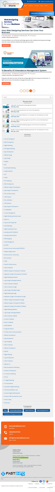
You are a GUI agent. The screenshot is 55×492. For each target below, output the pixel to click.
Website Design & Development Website (14, 303)
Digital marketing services (10, 229)
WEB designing (8, 238)
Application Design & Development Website (15, 306)
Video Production (8, 267)
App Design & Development (11, 190)
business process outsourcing (11, 254)
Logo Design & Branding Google (12, 290)
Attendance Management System (12, 414)
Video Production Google (10, 287)
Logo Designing (8, 341)
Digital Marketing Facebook (11, 277)
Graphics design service (10, 251)
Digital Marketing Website (10, 309)
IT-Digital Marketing (9, 380)
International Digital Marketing (11, 386)
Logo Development (9, 357)
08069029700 (32, 1)
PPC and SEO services (9, 193)
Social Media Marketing (10, 168)
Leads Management (9, 242)
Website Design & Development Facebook (14, 271)
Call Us (18, 433)
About (25, 5)
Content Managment (9, 139)
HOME (5, 177)
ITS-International (8, 383)
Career (46, 5)
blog (5, 410)
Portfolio (31, 5)
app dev (6, 351)
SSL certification (8, 200)
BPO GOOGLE (7, 258)
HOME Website (8, 325)
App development (8, 338)
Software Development (10, 370)
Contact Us (49, 483)
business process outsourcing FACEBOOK (14, 248)
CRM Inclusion (7, 197)
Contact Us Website (9, 319)
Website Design (8, 155)
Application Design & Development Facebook (15, 274)
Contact (21, 9)
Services (37, 483)
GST (5, 174)
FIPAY (5, 261)
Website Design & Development (12, 187)
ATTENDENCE (7, 209)
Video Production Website (10, 316)
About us (31, 483)
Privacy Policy (42, 487)
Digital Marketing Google (10, 293)
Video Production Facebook (11, 283)
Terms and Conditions (33, 487)
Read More (6, 45)
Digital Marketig (8, 354)
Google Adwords (8, 171)
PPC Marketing (8, 180)
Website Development (10, 335)
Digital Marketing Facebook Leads (12, 216)
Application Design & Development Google (15, 296)
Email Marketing (8, 226)
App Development (9, 151)
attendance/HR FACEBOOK (11, 232)
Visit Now (18, 427)
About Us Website (8, 322)
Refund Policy (50, 487)
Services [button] (37, 5)
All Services (7, 402)
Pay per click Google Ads (10, 222)
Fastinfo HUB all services (10, 264)
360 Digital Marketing (9, 148)
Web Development (9, 142)
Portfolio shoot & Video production (12, 332)
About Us (6, 219)
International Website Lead (11, 390)
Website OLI (7, 364)
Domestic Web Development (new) (13, 396)
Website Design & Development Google (14, 299)
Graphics (6, 161)
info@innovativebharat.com (46, 1)
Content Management (9, 213)
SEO (5, 164)
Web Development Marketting (11, 367)
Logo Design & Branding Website (12, 312)
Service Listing (7, 399)
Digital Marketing (8, 145)
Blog (41, 5)
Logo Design (7, 158)
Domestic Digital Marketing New (12, 393)
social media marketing (15, 410)
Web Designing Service (43, 410)
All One (6, 377)
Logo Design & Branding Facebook (12, 280)
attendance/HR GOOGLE (10, 235)
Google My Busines (9, 328)
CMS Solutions (7, 203)
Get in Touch (19, 439)
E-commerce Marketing (10, 373)
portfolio (6, 245)
